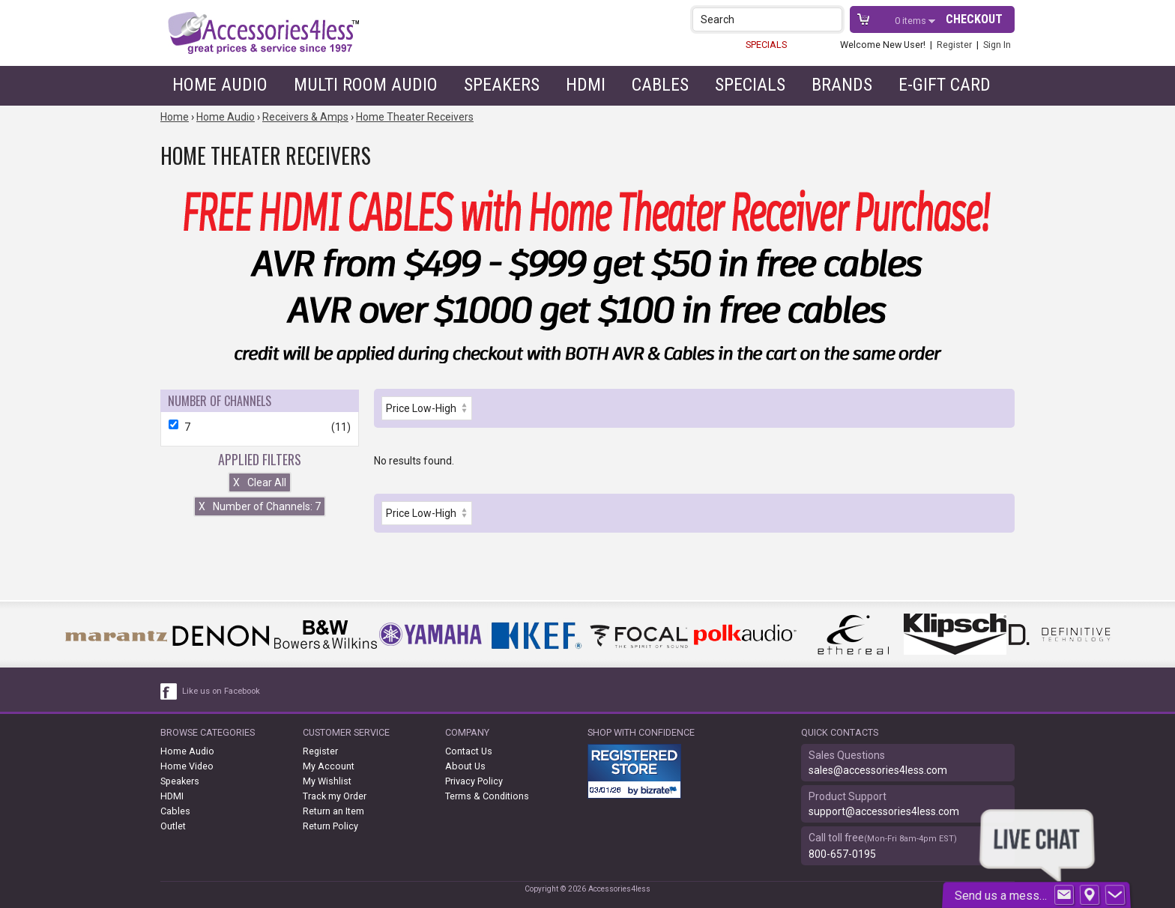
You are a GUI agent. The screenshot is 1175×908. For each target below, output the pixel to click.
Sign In (997, 44)
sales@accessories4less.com (878, 770)
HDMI (585, 84)
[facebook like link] (169, 691)
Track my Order (334, 796)
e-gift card (944, 84)
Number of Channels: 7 (260, 506)
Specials (750, 84)
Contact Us (468, 751)
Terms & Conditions (487, 796)
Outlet (173, 826)
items (911, 20)
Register (954, 44)
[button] (832, 19)
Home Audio (220, 84)
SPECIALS (766, 44)
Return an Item (333, 811)
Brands (842, 84)
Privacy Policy (474, 781)
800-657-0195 (842, 854)
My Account (328, 766)
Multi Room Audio (366, 84)
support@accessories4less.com (884, 811)
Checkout (974, 19)
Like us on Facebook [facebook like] (221, 691)
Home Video (187, 766)
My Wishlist (327, 781)
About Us (465, 766)
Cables (660, 84)
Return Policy (330, 826)
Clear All (259, 482)
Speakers (502, 84)
